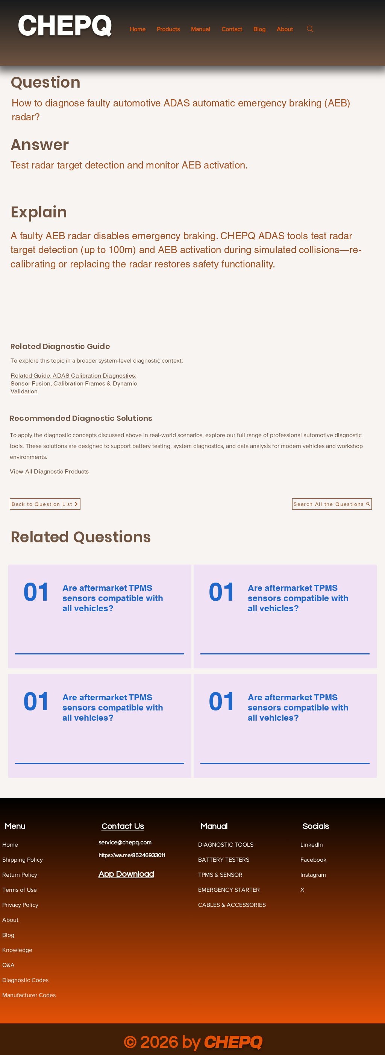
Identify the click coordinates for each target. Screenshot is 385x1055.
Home (10, 844)
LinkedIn (311, 844)
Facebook (313, 859)
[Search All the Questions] (332, 504)
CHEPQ (64, 25)
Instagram (313, 874)
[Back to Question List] (45, 504)
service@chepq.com (125, 842)
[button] (200, 29)
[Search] (310, 29)
